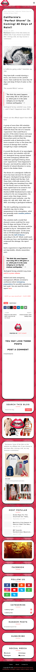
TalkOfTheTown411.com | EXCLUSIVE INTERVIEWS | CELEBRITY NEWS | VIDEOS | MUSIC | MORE (18, 668)
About (17, 664)
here (10, 288)
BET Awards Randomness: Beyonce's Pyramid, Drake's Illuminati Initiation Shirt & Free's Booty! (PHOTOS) (22, 531)
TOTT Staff (22, 333)
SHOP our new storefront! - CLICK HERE (18, 296)
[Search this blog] (14, 409)
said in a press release (12, 273)
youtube (22, 655)
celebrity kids (18, 613)
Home (5, 11)
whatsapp (23, 653)
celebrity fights (18, 609)
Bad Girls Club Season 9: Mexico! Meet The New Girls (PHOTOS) (22, 523)
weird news (11, 11)
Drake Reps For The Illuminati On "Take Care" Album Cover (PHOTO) (20, 516)
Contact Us (25, 664)
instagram (8, 655)
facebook (7, 653)
